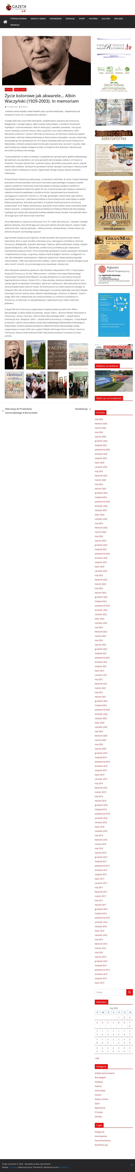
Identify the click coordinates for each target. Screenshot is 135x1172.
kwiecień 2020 (101, 735)
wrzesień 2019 (101, 766)
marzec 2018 (100, 844)
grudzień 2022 (101, 597)
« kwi (97, 1058)
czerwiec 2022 (101, 623)
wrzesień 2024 (101, 506)
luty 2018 (99, 848)
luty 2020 (99, 744)
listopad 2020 (101, 705)
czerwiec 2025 (101, 467)
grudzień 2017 (101, 857)
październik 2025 (102, 449)
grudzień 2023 (101, 545)
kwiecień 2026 (101, 423)
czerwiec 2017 (101, 883)
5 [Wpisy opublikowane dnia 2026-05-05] (102, 1022)
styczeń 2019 (100, 800)
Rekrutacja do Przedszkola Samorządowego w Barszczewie (19, 410)
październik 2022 (102, 605)
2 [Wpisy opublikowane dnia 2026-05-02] (124, 1017)
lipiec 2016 (99, 931)
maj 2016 (99, 939)
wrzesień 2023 (101, 558)
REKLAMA (118, 18)
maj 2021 (99, 679)
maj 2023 (99, 575)
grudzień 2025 (101, 441)
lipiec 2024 (99, 514)
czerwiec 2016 (101, 935)
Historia (93, 18)
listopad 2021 (101, 653)
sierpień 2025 (101, 458)
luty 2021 (99, 692)
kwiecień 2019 (101, 787)
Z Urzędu (99, 1112)
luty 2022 (99, 640)
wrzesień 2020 (101, 714)
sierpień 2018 (101, 822)
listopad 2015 (101, 965)
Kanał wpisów (101, 1136)
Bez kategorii (100, 1077)
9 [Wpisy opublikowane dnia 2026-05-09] (124, 1022)
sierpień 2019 (101, 770)
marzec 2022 (100, 636)
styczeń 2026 (100, 436)
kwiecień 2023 (101, 579)
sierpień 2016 (101, 926)
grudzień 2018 (101, 805)
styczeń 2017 (100, 904)
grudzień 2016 (101, 909)
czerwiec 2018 (101, 831)
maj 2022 (99, 627)
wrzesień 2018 (101, 818)
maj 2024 (99, 523)
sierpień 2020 (101, 718)
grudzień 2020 (101, 701)
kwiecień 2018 (101, 839)
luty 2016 (99, 952)
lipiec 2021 (99, 670)
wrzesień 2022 (101, 610)
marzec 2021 (100, 688)
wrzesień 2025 (101, 454)
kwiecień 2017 (101, 891)
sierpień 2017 (101, 874)
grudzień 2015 (101, 961)
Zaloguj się (99, 1132)
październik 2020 (102, 709)
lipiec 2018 (99, 826)
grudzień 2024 (101, 493)
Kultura (106, 18)
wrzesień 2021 (101, 662)
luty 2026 (99, 432)
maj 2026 (99, 419)
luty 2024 (99, 536)
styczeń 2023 (100, 592)
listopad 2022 (101, 601)
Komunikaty (100, 1090)
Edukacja (70, 18)
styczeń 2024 (100, 540)
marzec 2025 (100, 480)
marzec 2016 (100, 948)
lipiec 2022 (99, 618)
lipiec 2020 (99, 722)
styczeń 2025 (100, 488)
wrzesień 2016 (101, 922)
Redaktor (24, 107)
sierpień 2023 (101, 562)
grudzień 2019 (101, 753)
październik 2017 (102, 865)
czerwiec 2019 (101, 779)
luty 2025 (99, 484)
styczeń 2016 (100, 957)
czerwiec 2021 (101, 675)
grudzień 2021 (101, 649)
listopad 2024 (101, 497)
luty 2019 (99, 796)
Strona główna (19, 18)
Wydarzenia (56, 18)
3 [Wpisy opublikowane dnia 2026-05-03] (129, 1017)
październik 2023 (102, 553)
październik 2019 (102, 761)
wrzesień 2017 (101, 870)
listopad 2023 (101, 549)
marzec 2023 (100, 584)
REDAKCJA (15, 25)
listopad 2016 (101, 913)
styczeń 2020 (100, 748)
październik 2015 (102, 970)
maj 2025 (99, 471)
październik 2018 (102, 813)
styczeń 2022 (100, 644)
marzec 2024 (100, 532)
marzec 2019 (100, 792)
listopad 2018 (101, 809)
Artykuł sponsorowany (104, 1073)
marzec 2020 (100, 740)
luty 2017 (99, 900)
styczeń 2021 (100, 696)
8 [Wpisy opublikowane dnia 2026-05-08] (118, 1022)
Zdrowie (98, 1116)
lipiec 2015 (99, 983)
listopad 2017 (101, 861)
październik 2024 (102, 501)
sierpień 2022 (101, 614)
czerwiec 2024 (101, 519)
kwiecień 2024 (101, 527)
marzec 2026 (100, 428)
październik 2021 (102, 657)
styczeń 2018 (100, 852)
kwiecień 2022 (101, 631)
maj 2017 (99, 887)
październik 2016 (102, 918)
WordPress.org (101, 1145)
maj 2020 (99, 731)
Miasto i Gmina (38, 18)
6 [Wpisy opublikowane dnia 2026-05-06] (108, 1022)
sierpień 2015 (101, 978)
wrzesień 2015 (101, 974)
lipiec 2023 (99, 566)
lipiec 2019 (99, 774)
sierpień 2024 (101, 510)
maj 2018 (99, 835)
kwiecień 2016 (101, 944)
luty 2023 (99, 588)
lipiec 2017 (99, 878)
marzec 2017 (100, 896)
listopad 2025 (101, 445)
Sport (82, 18)
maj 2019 (99, 783)
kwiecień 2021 (101, 683)
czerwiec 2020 (101, 727)
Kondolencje (83, 408)
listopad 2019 (101, 757)
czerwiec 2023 (101, 571)
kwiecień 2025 (101, 475)
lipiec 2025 (99, 462)
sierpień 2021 (101, 666)
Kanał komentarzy (103, 1140)
